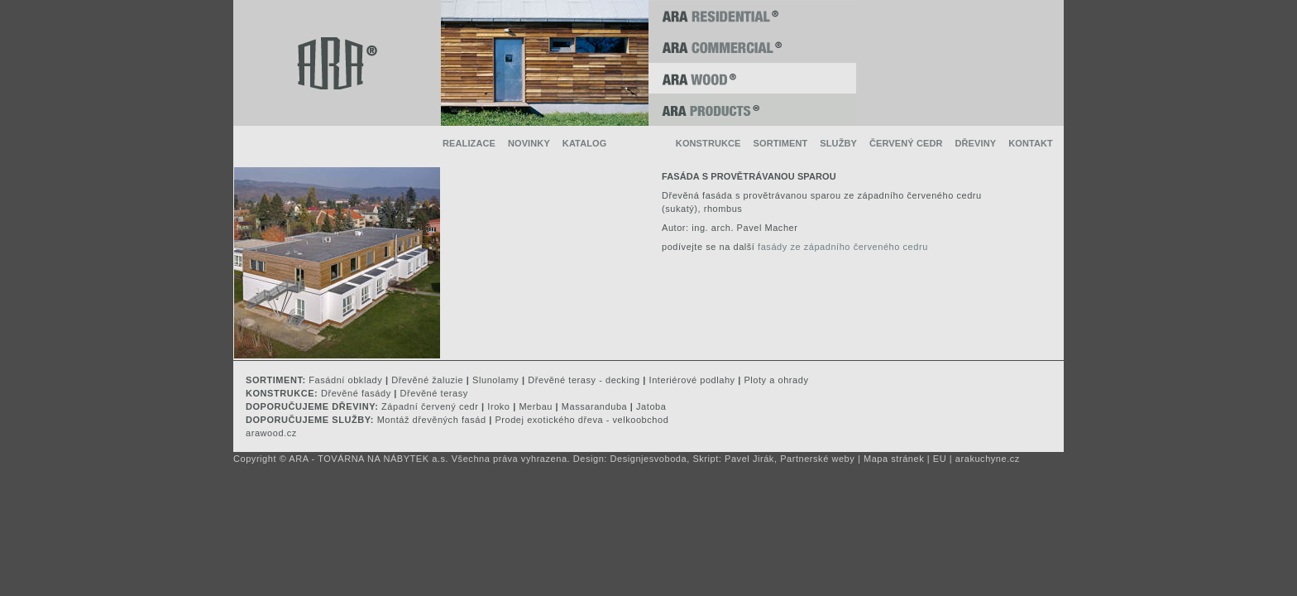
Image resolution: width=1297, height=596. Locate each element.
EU (939, 459)
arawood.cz (271, 433)
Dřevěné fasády (356, 393)
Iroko (498, 406)
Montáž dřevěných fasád (431, 420)
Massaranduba (594, 406)
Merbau (536, 406)
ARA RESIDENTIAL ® (752, 15)
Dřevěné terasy (434, 393)
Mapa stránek (894, 459)
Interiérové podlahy (692, 380)
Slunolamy (495, 380)
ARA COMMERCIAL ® (752, 47)
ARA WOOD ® (752, 78)
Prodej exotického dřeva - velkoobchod (581, 420)
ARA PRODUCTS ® (752, 110)
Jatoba (651, 406)
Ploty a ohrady (776, 380)
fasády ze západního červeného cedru (843, 247)
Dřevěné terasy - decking (583, 380)
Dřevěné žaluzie (427, 380)
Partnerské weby (817, 459)
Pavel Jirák (749, 459)
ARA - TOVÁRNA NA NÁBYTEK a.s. (368, 459)
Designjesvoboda (648, 459)
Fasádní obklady (345, 380)
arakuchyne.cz (987, 459)
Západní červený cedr (429, 406)
